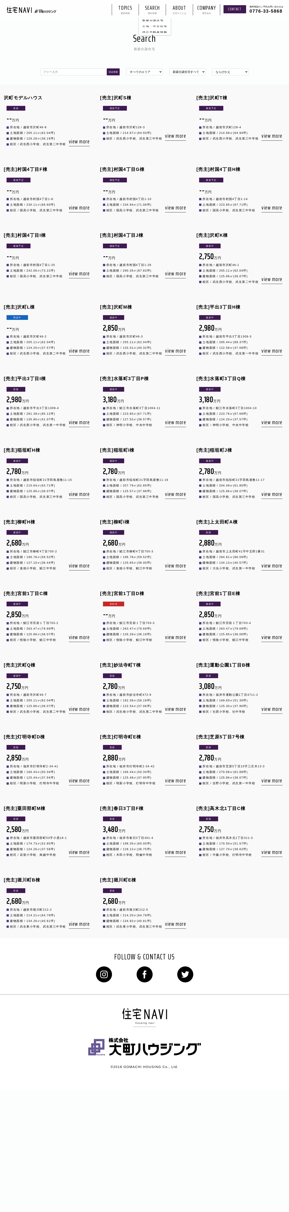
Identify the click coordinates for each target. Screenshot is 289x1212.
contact (235, 11)
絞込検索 (113, 75)
